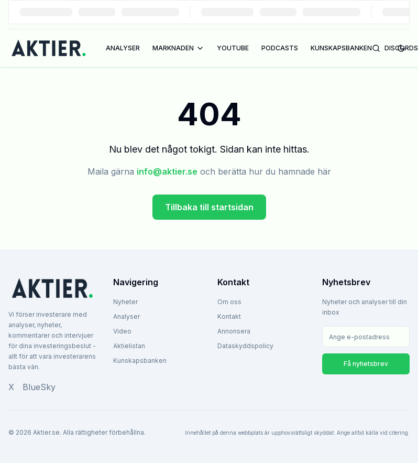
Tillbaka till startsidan (209, 207)
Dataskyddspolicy (245, 346)
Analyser (126, 316)
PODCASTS (279, 48)
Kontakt (229, 316)
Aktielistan (129, 346)
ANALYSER (123, 48)
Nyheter (125, 302)
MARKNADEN (178, 48)
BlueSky (39, 387)
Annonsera (233, 331)
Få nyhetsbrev (366, 364)
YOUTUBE (233, 48)
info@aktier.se (167, 171)
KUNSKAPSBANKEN (341, 48)
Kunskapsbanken (140, 360)
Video (122, 331)
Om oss (229, 302)
